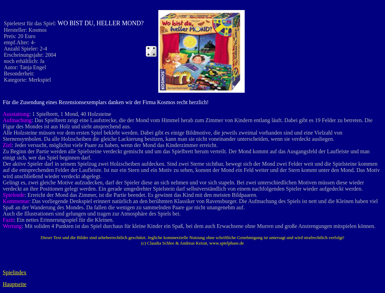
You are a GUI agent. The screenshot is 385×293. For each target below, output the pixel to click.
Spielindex (14, 272)
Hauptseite (14, 284)
